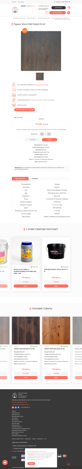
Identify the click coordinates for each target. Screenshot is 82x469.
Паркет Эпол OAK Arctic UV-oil (24, 349)
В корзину (32, 139)
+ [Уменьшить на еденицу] (49, 134)
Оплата (14, 2)
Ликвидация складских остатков (19, 435)
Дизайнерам (58, 7)
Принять (31, 463)
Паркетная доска (16, 412)
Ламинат (14, 411)
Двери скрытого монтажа (18, 432)
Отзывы (34, 438)
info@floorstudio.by (44, 6)
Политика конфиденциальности (19, 402)
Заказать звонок (57, 12)
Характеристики (20, 178)
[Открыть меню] (68, 12)
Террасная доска (16, 425)
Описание (35, 178)
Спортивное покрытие (17, 421)
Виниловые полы (16, 414)
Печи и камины (15, 433)
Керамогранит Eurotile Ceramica (19, 430)
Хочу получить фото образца (25, 109)
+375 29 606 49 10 (25, 407)
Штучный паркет (15, 423)
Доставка (21, 2)
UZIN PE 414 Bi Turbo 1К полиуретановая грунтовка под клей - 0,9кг (25, 271)
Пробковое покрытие (17, 426)
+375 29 (30, 6)
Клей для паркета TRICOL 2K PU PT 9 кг (56, 270)
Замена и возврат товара (18, 438)
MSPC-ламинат (15, 419)
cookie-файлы (31, 454)
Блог (45, 438)
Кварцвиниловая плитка (17, 416)
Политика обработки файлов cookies (20, 404)
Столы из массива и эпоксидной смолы (21, 428)
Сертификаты (40, 438)
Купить (49, 139)
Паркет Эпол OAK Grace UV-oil (54, 349)
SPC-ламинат (15, 418)
